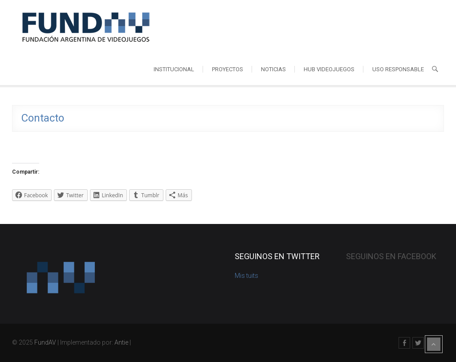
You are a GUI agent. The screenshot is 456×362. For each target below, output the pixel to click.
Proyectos (227, 69)
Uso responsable (398, 69)
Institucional (174, 69)
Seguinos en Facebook (391, 256)
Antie (121, 342)
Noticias (273, 69)
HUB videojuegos (329, 69)
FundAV (45, 342)
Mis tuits (246, 275)
